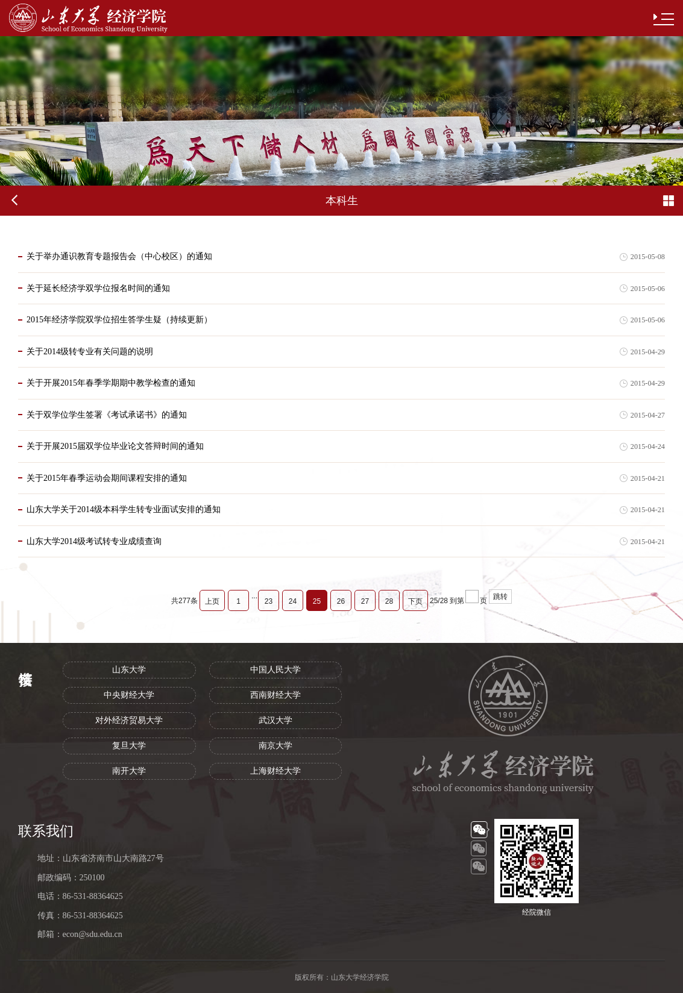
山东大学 (129, 669)
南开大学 (129, 770)
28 (389, 601)
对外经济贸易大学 (129, 720)
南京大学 (275, 745)
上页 (212, 601)
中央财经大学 (129, 695)
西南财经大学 (275, 695)
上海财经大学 (275, 770)
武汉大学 (275, 720)
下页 (415, 601)
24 (293, 601)
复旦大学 (129, 745)
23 (268, 601)
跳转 (500, 596)
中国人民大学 (275, 669)
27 (365, 601)
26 (341, 601)
